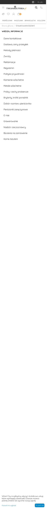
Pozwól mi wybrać (9, 505)
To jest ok (40, 505)
